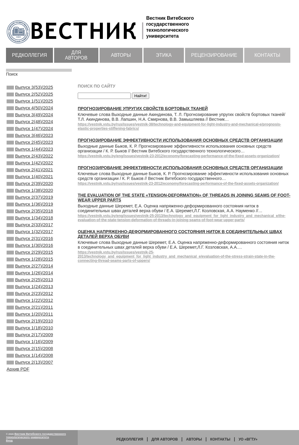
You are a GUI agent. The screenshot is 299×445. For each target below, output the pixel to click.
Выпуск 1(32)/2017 (30, 257)
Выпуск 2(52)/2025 (30, 96)
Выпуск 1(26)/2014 (30, 306)
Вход (9, 440)
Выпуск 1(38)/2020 (30, 209)
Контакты (267, 55)
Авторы (121, 55)
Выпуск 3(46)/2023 (30, 144)
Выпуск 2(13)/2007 (30, 411)
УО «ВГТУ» (248, 439)
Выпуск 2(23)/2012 (30, 330)
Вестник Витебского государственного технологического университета (36, 435)
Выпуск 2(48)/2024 (30, 128)
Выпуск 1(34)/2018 (30, 241)
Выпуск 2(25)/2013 (30, 314)
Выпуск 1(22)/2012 (30, 338)
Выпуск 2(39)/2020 (30, 201)
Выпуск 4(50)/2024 (30, 112)
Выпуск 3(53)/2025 (30, 88)
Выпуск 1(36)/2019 (30, 225)
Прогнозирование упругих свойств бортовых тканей (143, 108)
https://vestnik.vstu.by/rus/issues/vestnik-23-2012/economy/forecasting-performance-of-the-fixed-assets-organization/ (178, 183)
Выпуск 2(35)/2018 (30, 233)
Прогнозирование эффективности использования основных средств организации (180, 140)
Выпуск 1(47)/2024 (30, 136)
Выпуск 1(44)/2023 (30, 160)
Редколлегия (29, 55)
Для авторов (76, 55)
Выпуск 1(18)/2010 (30, 370)
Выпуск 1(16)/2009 (30, 386)
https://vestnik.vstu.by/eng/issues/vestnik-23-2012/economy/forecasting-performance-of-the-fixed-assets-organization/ (179, 156)
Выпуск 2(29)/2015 (30, 281)
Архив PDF (18, 417)
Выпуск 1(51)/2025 (30, 104)
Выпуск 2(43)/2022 (30, 168)
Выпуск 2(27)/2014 (30, 298)
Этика (164, 55)
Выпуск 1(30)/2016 (30, 273)
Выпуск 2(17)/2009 (30, 378)
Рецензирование (214, 55)
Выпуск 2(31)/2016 (30, 265)
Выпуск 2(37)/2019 (30, 217)
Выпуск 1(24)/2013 (30, 322)
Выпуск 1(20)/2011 (30, 354)
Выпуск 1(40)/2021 (30, 193)
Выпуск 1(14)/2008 (30, 402)
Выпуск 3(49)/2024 (30, 120)
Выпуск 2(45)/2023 (30, 152)
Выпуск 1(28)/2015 (30, 289)
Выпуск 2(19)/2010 (30, 362)
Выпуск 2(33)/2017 (30, 249)
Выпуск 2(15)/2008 (30, 394)
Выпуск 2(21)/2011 (30, 346)
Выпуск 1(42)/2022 (30, 177)
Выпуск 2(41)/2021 (30, 185)
